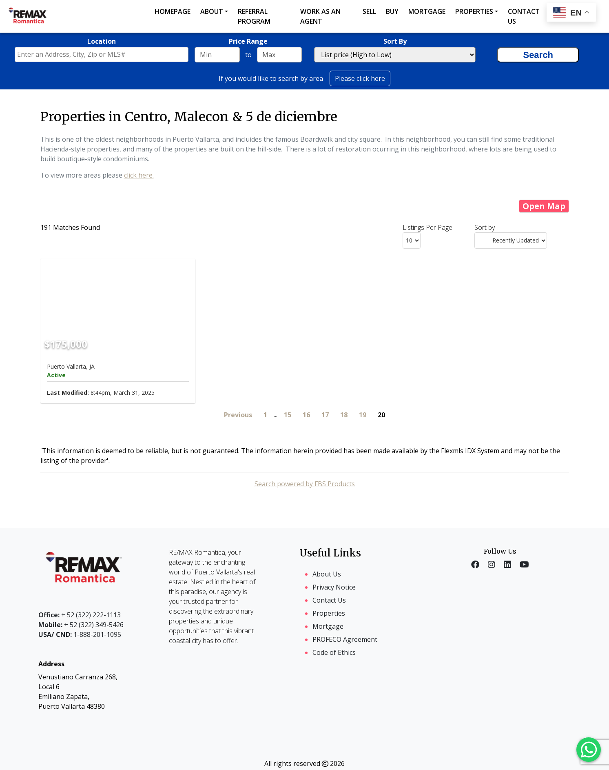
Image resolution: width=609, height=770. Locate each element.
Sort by (484, 227)
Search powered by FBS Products (305, 483)
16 (306, 414)
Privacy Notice (334, 587)
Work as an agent (320, 16)
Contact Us (329, 600)
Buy (392, 11)
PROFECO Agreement (344, 639)
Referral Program (254, 16)
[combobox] (101, 54)
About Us (326, 574)
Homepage (172, 11)
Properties (474, 11)
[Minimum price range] (217, 54)
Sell (369, 11)
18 (344, 414)
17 (325, 414)
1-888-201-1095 (79, 634)
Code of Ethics (334, 652)
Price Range (248, 41)
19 (362, 414)
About (211, 11)
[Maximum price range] (279, 54)
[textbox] (103, 54)
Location (101, 41)
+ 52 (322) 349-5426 (81, 624)
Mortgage (426, 11)
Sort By (395, 41)
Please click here (360, 78)
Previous (238, 414)
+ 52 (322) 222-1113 (79, 614)
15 (287, 414)
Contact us (524, 16)
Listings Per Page (427, 227)
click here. (139, 175)
